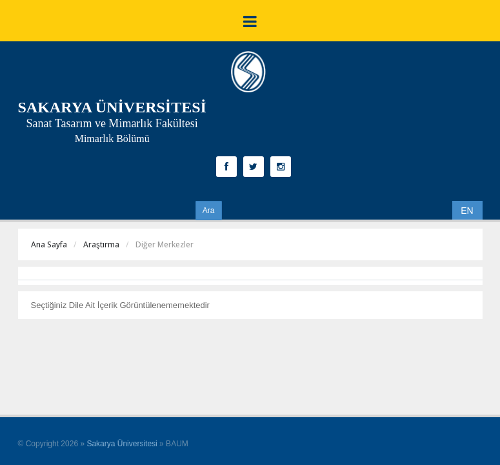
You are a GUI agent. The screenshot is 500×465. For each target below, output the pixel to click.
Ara (209, 210)
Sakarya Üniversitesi (121, 443)
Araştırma (101, 244)
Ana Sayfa (49, 244)
